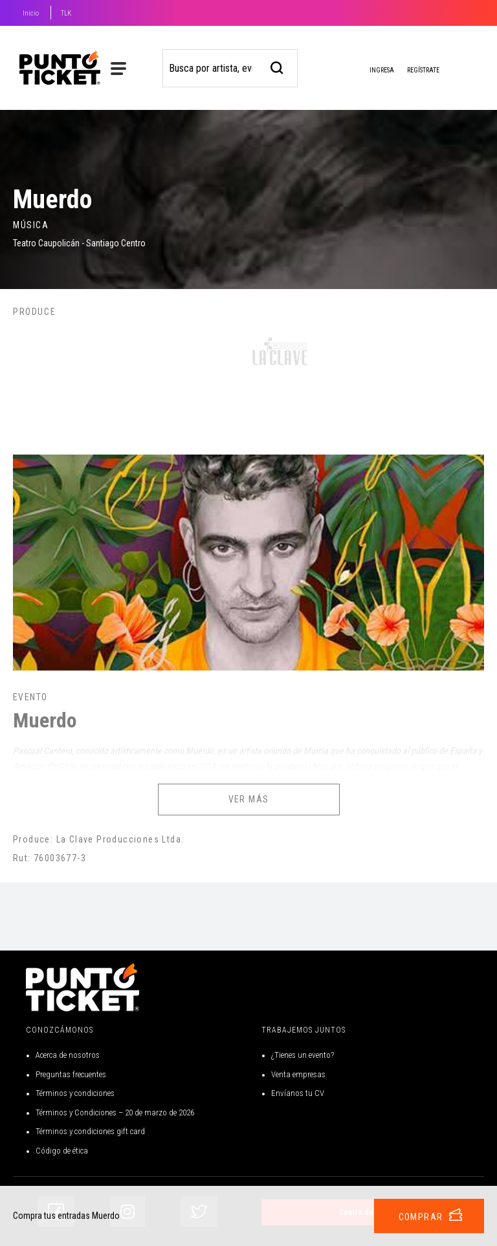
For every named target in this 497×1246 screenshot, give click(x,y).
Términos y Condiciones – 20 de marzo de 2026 (115, 1112)
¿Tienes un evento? (302, 1055)
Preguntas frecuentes (71, 1074)
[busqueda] (277, 66)
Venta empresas (298, 1074)
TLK (66, 13)
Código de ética (62, 1150)
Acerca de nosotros (68, 1055)
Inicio (31, 13)
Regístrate (423, 70)
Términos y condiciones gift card (90, 1131)
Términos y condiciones (75, 1093)
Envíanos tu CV (297, 1093)
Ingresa (371, 71)
